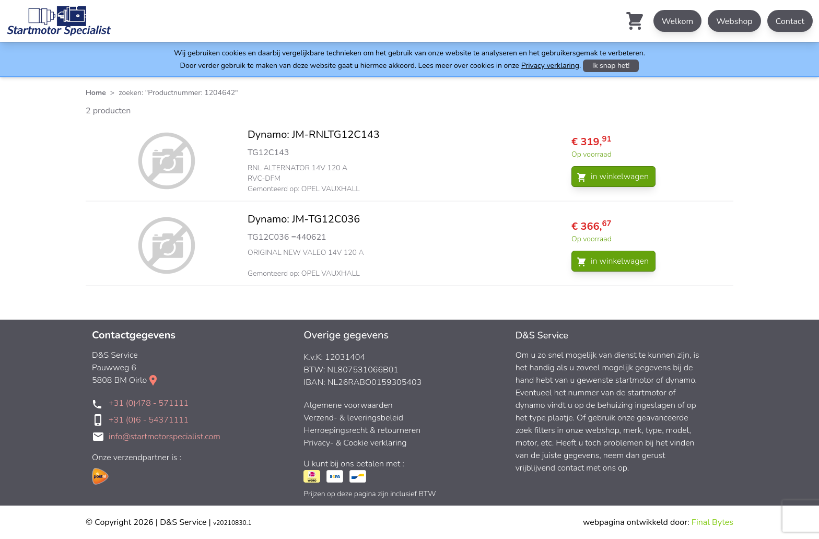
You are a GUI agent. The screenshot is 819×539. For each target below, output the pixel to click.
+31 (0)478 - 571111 (149, 403)
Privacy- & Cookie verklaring (354, 443)
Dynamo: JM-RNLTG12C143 (314, 134)
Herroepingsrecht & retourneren (361, 430)
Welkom (677, 21)
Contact (790, 21)
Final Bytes (712, 522)
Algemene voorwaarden (348, 405)
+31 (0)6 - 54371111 (149, 420)
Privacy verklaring (550, 66)
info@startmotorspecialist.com (164, 436)
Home (96, 93)
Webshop (734, 21)
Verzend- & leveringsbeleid (353, 418)
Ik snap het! (611, 66)
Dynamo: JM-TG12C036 (304, 219)
